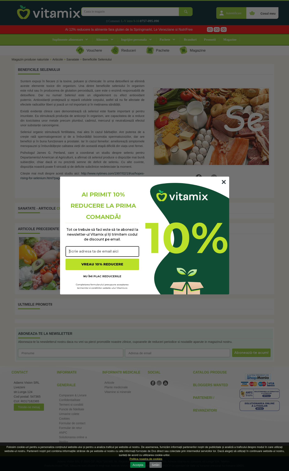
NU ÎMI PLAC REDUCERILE (102, 276)
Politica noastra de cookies (146, 458)
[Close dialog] (223, 182)
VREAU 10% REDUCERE (102, 264)
